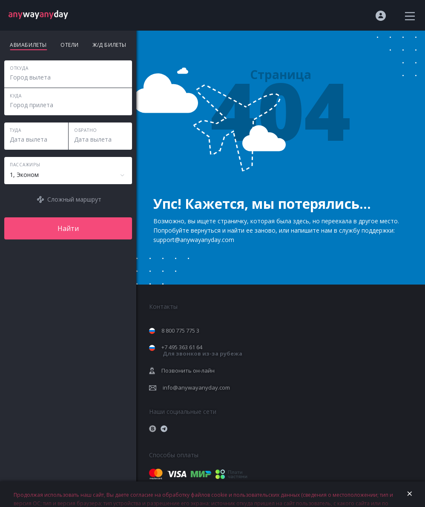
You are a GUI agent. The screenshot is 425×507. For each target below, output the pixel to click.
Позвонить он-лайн (188, 370)
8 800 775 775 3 (180, 330)
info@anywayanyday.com (196, 387)
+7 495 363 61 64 (201, 350)
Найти (68, 228)
